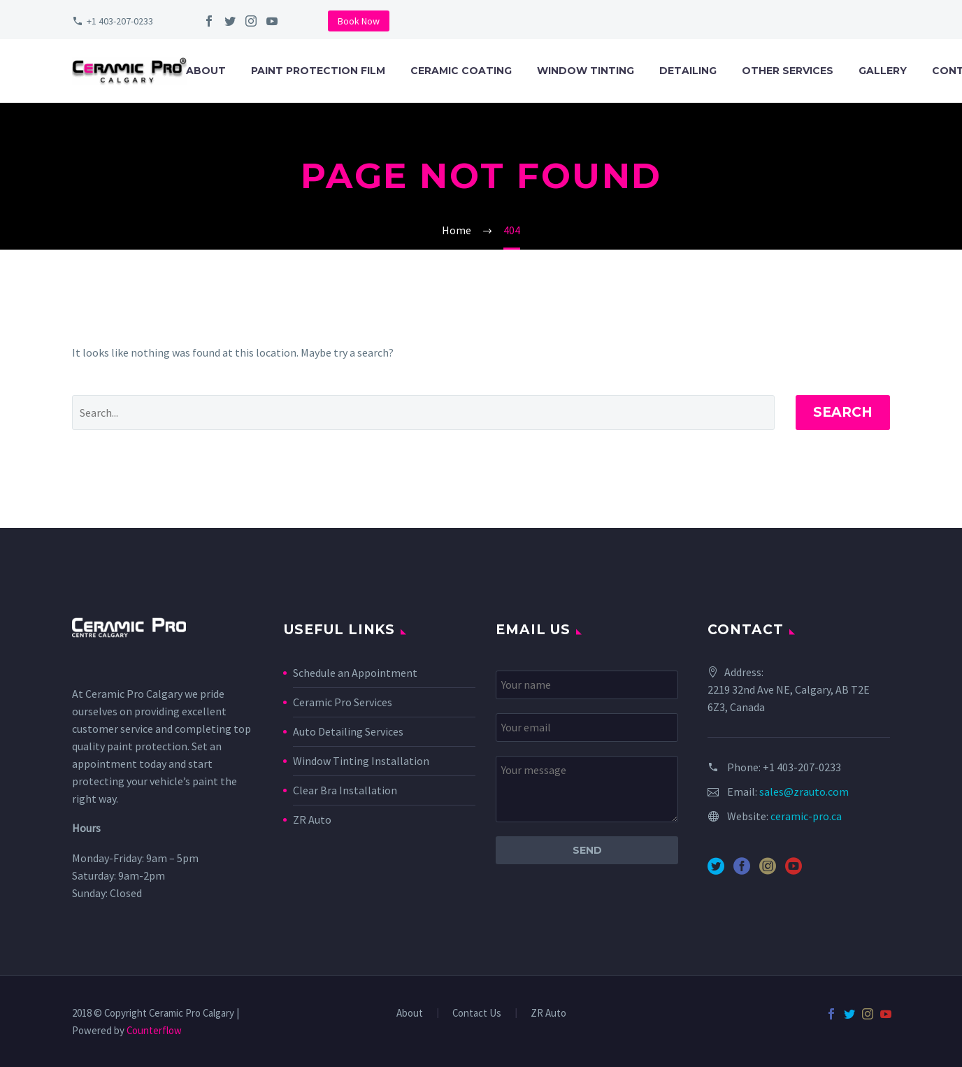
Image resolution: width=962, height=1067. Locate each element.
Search (843, 412)
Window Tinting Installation (361, 761)
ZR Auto (312, 819)
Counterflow (154, 1030)
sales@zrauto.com (804, 792)
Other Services (787, 70)
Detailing (688, 70)
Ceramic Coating (461, 70)
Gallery (883, 70)
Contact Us (476, 1013)
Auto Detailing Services (348, 731)
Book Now (359, 21)
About (206, 70)
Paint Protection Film (318, 70)
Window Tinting (585, 70)
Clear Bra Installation (345, 790)
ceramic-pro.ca (806, 816)
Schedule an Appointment (355, 673)
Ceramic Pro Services (342, 702)
